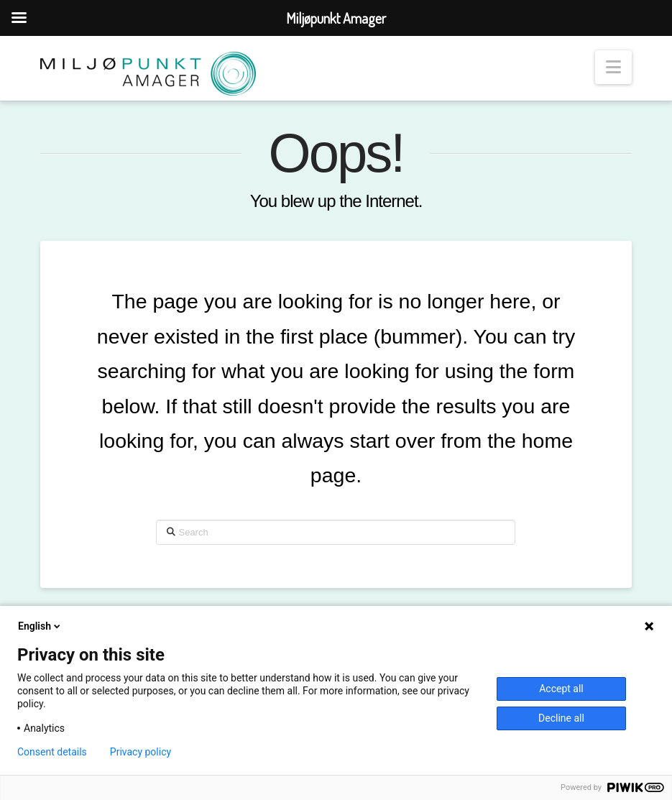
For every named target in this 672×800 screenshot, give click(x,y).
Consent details (52, 752)
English (40, 626)
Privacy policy (140, 752)
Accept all (561, 688)
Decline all (561, 718)
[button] (613, 67)
